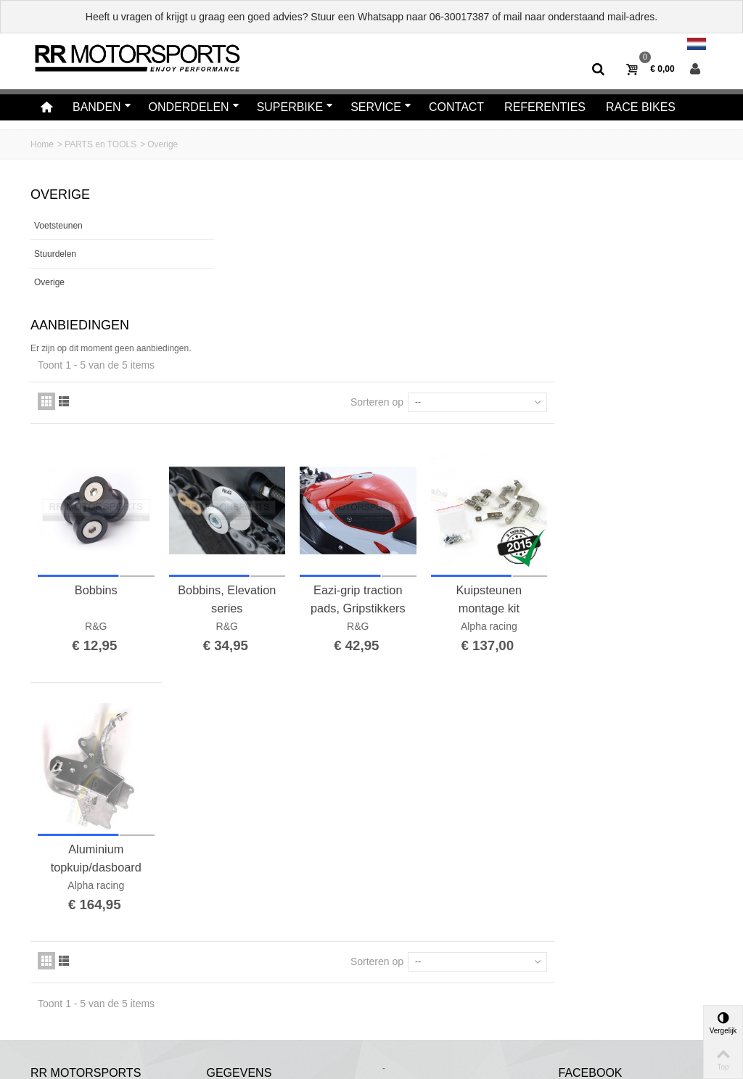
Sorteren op (535, 230)
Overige (49, 282)
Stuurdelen (55, 254)
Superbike (295, 107)
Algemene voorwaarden (86, 1011)
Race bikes (641, 107)
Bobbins (269, 412)
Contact (456, 107)
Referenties (545, 107)
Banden (102, 107)
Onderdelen (194, 107)
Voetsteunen (58, 226)
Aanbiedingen (79, 325)
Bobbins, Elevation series (397, 421)
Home (42, 144)
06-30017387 (460, 16)
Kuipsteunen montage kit (649, 421)
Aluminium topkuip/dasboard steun (269, 676)
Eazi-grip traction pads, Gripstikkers (522, 421)
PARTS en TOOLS (100, 144)
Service (380, 107)
